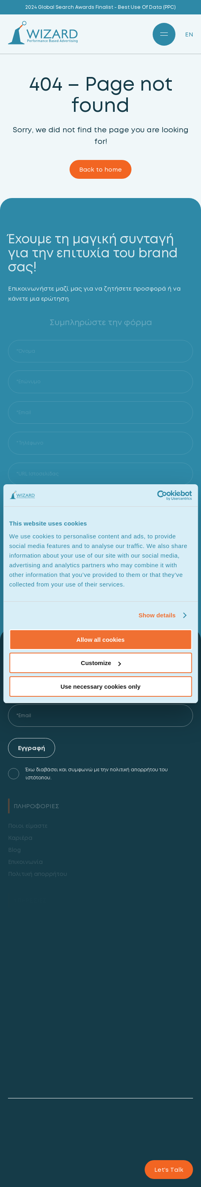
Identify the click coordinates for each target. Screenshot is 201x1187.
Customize (101, 662)
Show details (157, 615)
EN (189, 34)
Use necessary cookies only (100, 686)
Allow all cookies (100, 639)
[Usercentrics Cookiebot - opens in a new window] (157, 495)
